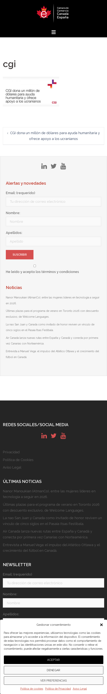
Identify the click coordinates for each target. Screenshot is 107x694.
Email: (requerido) (20, 193)
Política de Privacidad (58, 688)
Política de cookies (31, 688)
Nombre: (13, 213)
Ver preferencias (53, 680)
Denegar (53, 670)
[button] (101, 625)
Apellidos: (14, 233)
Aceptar (53, 660)
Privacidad (11, 452)
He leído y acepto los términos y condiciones (42, 272)
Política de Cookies (18, 460)
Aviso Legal (80, 688)
